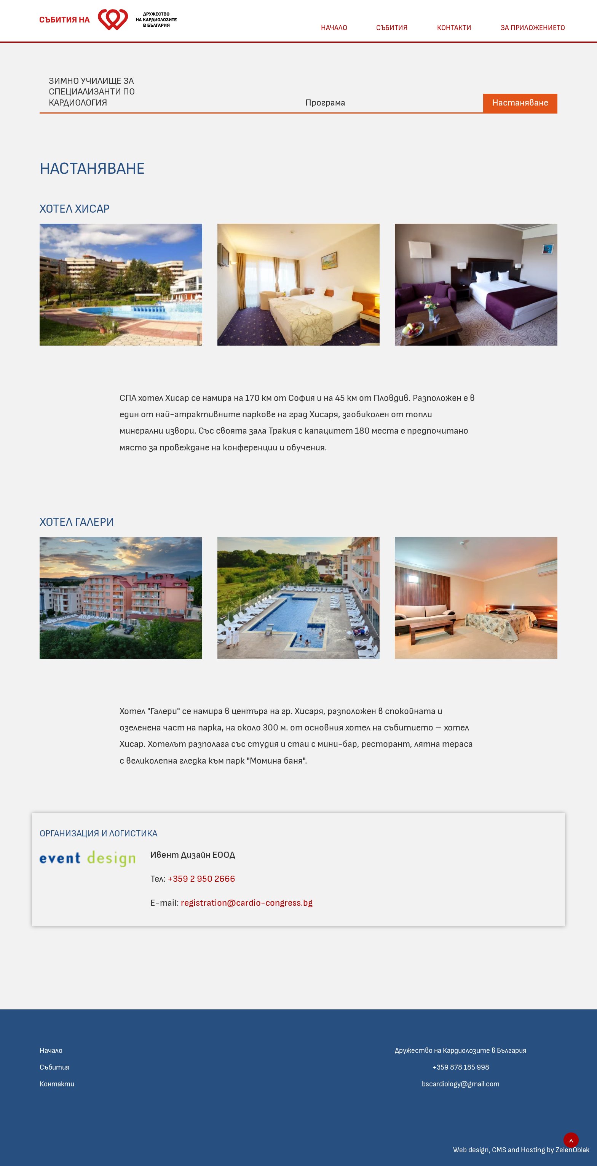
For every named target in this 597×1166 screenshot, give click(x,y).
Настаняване (520, 102)
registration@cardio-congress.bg (247, 903)
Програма (325, 102)
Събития (392, 28)
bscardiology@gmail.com (461, 1084)
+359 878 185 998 (461, 1067)
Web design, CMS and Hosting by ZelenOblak (521, 1150)
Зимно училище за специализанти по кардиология (92, 92)
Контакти (454, 28)
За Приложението (533, 28)
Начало (334, 28)
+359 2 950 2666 (201, 879)
